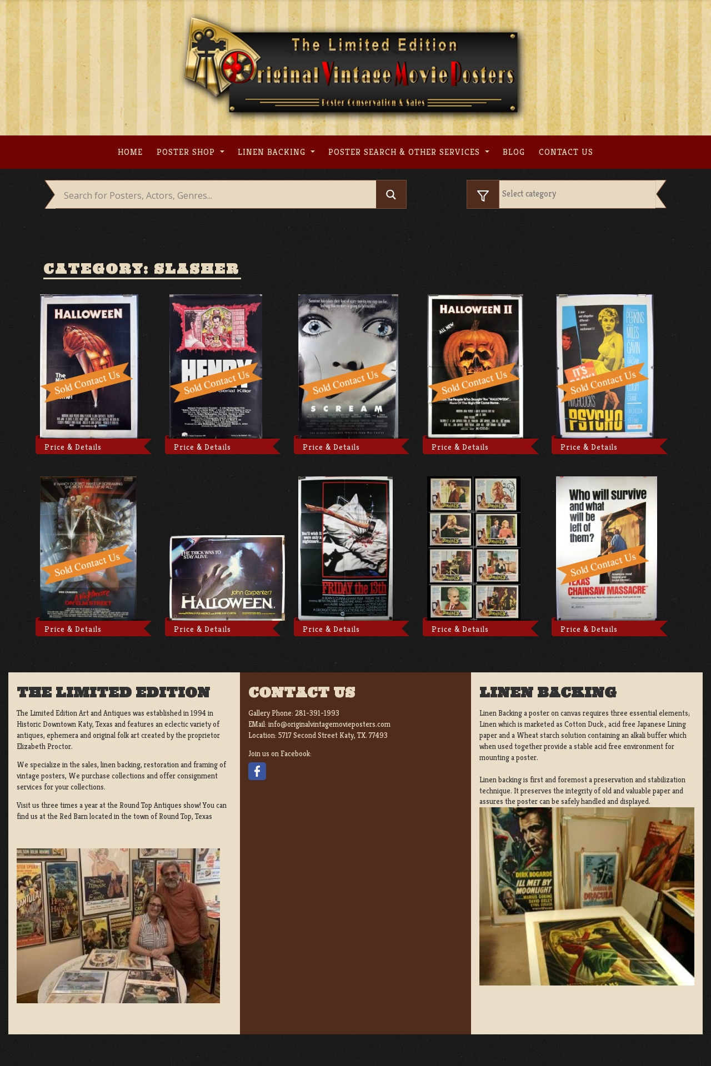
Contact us (566, 152)
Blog (514, 152)
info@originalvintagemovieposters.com (329, 724)
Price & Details (73, 447)
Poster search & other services (405, 152)
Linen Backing (273, 152)
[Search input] (218, 195)
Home (130, 152)
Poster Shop (187, 152)
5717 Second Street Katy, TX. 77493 (333, 735)
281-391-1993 (317, 713)
